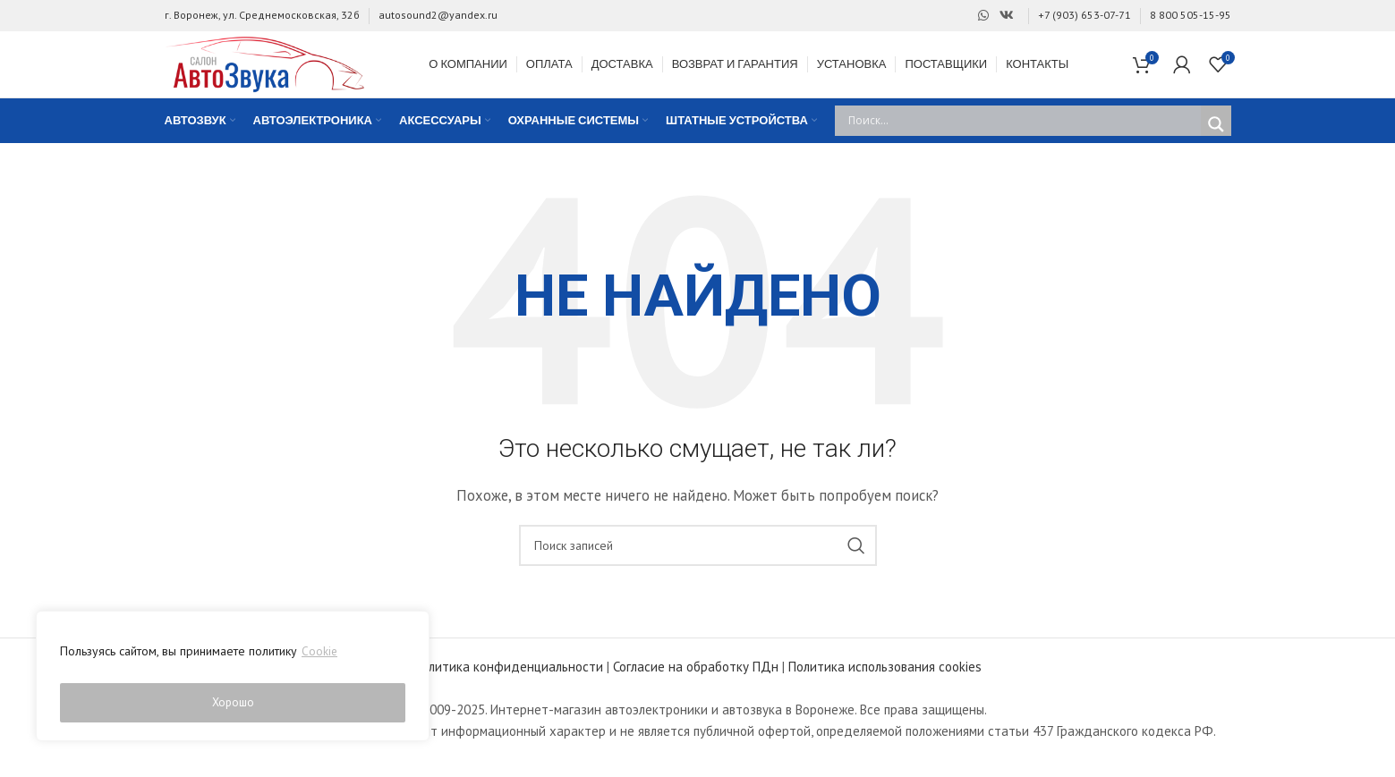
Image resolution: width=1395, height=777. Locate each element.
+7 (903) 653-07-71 (1084, 14)
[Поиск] (698, 562)
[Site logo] (276, 71)
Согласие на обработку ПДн (695, 683)
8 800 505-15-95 (1190, 14)
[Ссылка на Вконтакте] (1006, 16)
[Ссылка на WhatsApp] (983, 16)
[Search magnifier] (1216, 141)
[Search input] (1022, 137)
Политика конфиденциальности (508, 683)
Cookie (320, 658)
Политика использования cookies (885, 683)
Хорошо (233, 703)
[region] (233, 679)
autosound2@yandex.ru (438, 14)
